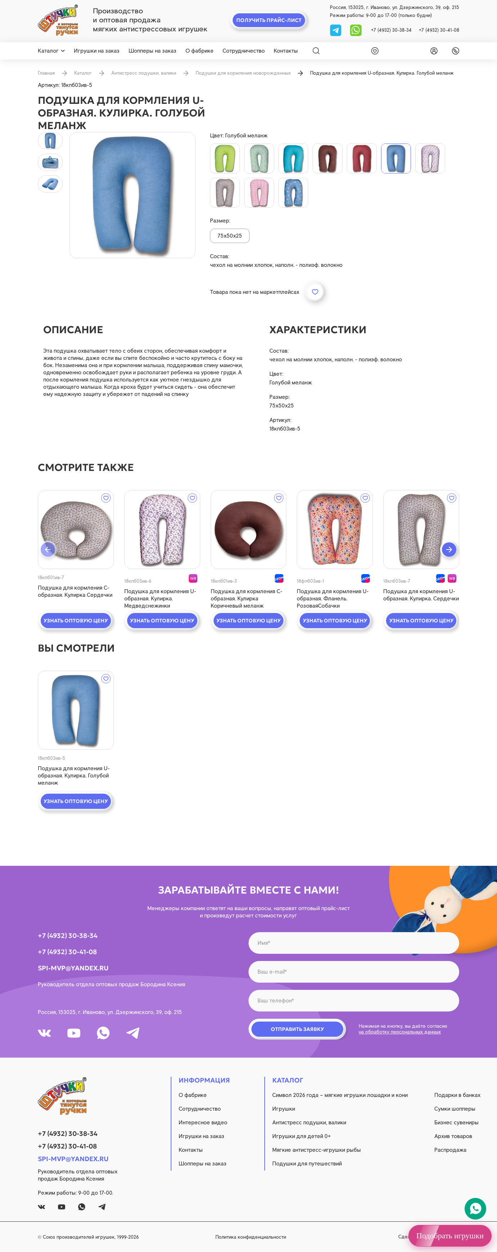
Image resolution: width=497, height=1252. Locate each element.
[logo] (58, 20)
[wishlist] (373, 50)
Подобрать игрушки (450, 1235)
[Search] (316, 50)
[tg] (336, 30)
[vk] (44, 1033)
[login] (432, 50)
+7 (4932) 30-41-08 (439, 30)
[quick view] (76, 529)
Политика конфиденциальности (250, 1237)
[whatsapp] (356, 30)
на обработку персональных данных (400, 1032)
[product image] (133, 195)
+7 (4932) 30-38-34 (391, 30)
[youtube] (73, 1033)
